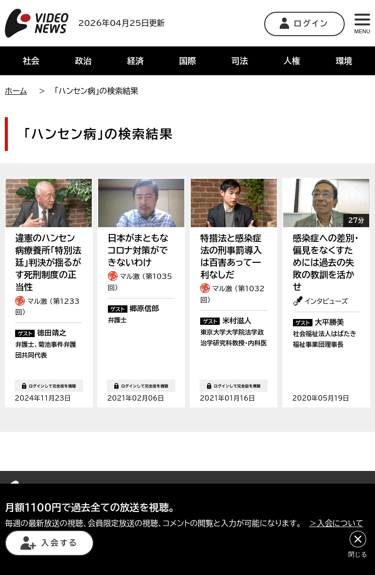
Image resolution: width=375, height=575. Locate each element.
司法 (239, 61)
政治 (83, 61)
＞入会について (336, 523)
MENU (362, 24)
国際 (187, 61)
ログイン (304, 23)
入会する (49, 543)
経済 (135, 61)
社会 (30, 61)
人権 (292, 61)
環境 (344, 61)
